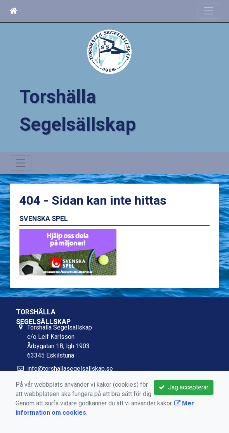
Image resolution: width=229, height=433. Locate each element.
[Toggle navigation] (208, 11)
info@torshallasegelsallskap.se (70, 368)
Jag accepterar (183, 387)
